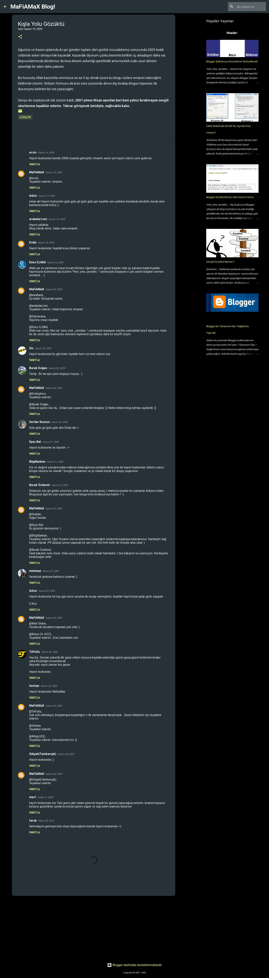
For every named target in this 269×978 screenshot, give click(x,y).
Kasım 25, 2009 (49, 652)
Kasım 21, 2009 (51, 442)
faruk (33, 820)
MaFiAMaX (36, 172)
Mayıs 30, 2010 (46, 820)
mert (32, 797)
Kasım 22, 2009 (60, 485)
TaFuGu (34, 651)
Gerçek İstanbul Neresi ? (220, 261)
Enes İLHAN (37, 262)
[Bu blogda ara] (246, 6)
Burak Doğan (38, 368)
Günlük (25, 117)
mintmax (35, 571)
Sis (31, 348)
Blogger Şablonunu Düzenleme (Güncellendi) (232, 61)
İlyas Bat (35, 442)
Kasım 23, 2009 (54, 617)
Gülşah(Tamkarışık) (42, 754)
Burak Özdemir (39, 485)
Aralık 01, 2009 (45, 797)
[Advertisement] (93, 927)
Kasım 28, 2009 (66, 754)
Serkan (34, 686)
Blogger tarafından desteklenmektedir (134, 965)
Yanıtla (34, 164)
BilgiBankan (37, 461)
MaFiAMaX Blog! (32, 6)
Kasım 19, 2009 (46, 152)
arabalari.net (38, 219)
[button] (20, 36)
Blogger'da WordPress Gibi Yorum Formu (230, 197)
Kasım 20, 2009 (55, 262)
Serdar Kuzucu (39, 422)
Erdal (32, 242)
